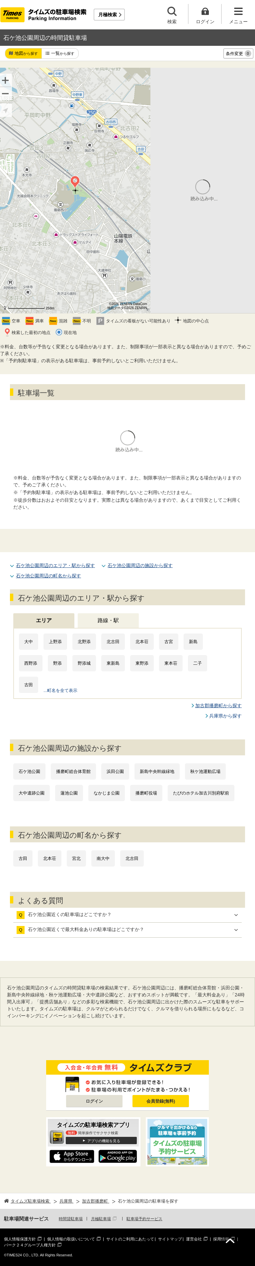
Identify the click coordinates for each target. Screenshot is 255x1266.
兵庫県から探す (225, 715)
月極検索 (107, 14)
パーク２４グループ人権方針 (30, 1245)
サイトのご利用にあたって (130, 1239)
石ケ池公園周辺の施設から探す (140, 565)
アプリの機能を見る (103, 1141)
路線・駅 (108, 620)
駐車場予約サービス (144, 1219)
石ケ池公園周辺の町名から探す (48, 575)
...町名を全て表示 (60, 690)
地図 (26, 53)
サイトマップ (170, 1239)
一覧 (62, 53)
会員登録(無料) (160, 1101)
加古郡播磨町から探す (218, 705)
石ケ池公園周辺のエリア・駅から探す (55, 565)
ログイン (94, 1101)
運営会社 (194, 1239)
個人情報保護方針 (20, 1239)
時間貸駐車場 (71, 1219)
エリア (44, 620)
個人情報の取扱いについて (71, 1239)
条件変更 (238, 53)
